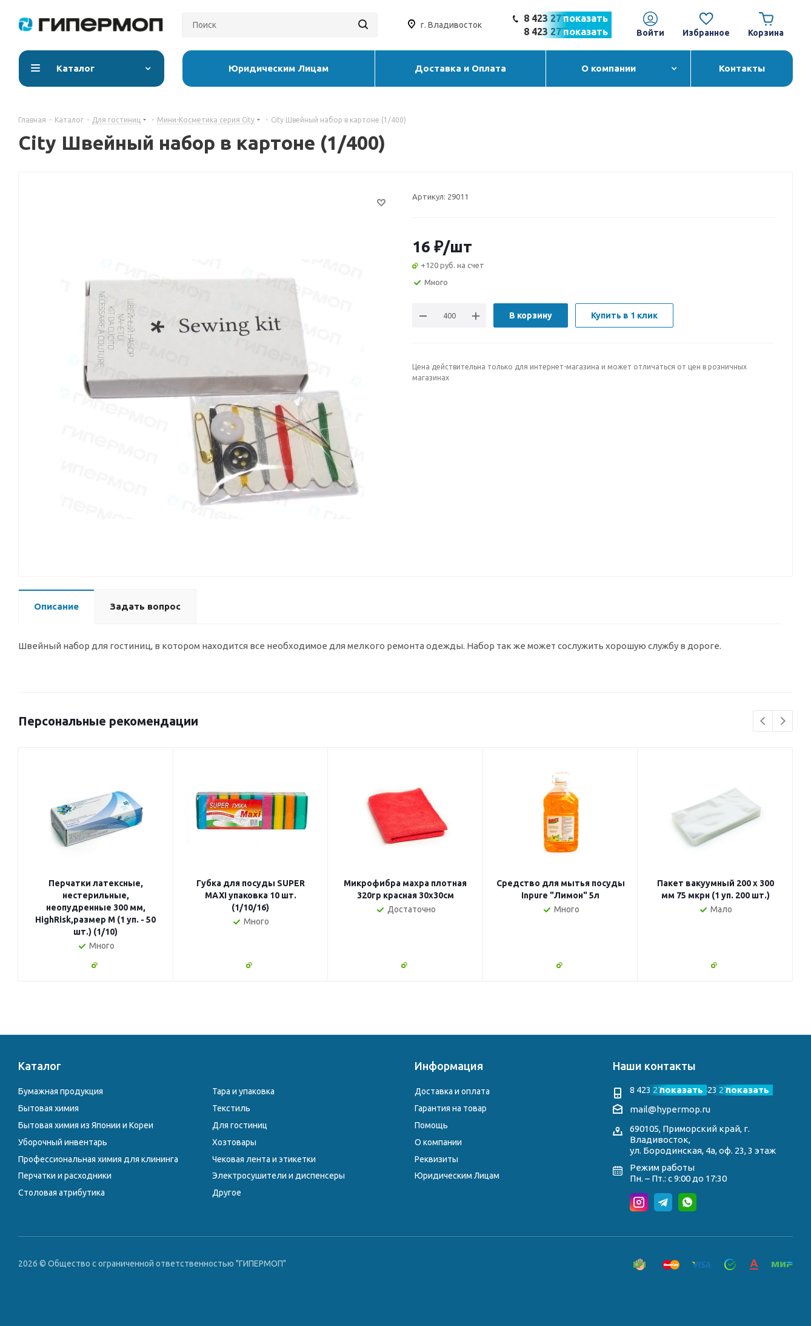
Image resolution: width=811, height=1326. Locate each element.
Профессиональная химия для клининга (98, 1159)
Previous (763, 721)
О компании (438, 1142)
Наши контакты (654, 1066)
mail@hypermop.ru (670, 1109)
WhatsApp (687, 1202)
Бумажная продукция (60, 1091)
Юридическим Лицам (457, 1175)
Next (783, 721)
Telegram (663, 1202)
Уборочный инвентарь (62, 1142)
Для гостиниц (239, 1125)
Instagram (639, 1202)
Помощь (431, 1125)
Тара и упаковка (243, 1091)
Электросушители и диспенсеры (278, 1175)
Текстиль (231, 1108)
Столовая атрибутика (61, 1192)
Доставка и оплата (452, 1091)
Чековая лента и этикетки (264, 1159)
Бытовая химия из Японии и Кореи (85, 1125)
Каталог (39, 1066)
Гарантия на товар (451, 1108)
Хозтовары (234, 1142)
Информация (449, 1066)
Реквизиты (436, 1159)
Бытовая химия (48, 1108)
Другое (226, 1192)
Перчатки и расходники (65, 1175)
